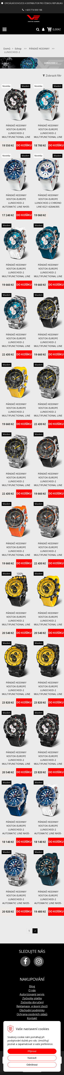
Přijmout (32, 1051)
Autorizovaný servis (32, 994)
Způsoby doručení (32, 1002)
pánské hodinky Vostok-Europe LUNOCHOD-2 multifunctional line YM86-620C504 (16, 620)
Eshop (18, 48)
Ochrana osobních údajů (32, 1014)
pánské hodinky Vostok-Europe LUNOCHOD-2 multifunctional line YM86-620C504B (16, 690)
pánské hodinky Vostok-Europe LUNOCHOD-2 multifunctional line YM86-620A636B (16, 342)
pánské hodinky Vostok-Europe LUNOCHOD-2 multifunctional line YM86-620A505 (48, 342)
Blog (32, 986)
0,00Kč (54, 29)
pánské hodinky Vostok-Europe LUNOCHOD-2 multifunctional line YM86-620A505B (48, 412)
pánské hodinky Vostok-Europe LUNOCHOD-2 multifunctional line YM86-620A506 (48, 481)
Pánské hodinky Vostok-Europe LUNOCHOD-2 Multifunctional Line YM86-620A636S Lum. (48, 133)
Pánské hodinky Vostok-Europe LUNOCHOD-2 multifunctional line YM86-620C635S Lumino (16, 133)
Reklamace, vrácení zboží (32, 1006)
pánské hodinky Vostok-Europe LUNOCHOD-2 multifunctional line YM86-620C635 (16, 760)
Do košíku (24, 145)
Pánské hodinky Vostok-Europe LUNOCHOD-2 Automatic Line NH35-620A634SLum (16, 203)
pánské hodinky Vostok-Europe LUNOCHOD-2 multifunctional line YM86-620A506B (48, 551)
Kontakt (32, 1018)
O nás (32, 990)
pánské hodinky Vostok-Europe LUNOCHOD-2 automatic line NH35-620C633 (48, 899)
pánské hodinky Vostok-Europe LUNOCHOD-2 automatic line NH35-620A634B (16, 899)
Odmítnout (31, 1064)
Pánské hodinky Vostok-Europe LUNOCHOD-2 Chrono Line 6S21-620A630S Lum (48, 203)
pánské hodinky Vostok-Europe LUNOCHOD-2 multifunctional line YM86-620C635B (48, 760)
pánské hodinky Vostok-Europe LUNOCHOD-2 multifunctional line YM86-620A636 (16, 272)
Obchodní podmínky (32, 1010)
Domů (6, 48)
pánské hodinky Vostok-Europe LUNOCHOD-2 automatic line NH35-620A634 (16, 829)
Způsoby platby (32, 998)
